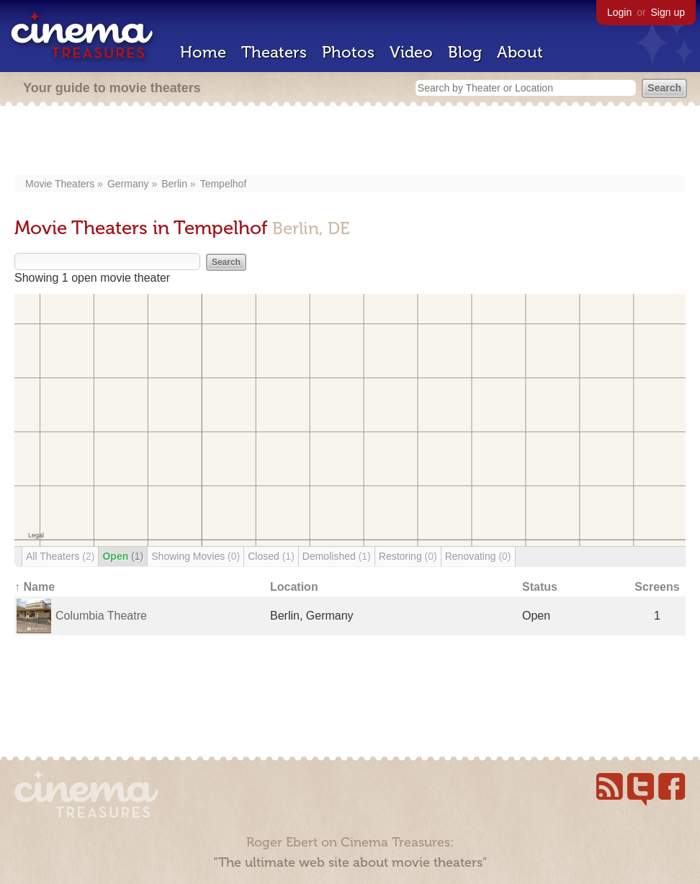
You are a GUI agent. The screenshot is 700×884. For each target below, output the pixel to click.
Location (294, 587)
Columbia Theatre (101, 616)
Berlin (174, 183)
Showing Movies (195, 556)
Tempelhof (223, 183)
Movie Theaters (59, 183)
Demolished (336, 556)
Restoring (408, 556)
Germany (128, 183)
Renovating (478, 556)
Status (539, 587)
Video (411, 52)
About (520, 52)
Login (619, 12)
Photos (348, 52)
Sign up (668, 12)
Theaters (274, 52)
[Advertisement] (350, 142)
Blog (465, 52)
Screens (656, 587)
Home (203, 52)
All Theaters (60, 556)
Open (122, 556)
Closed (271, 556)
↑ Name (34, 587)
